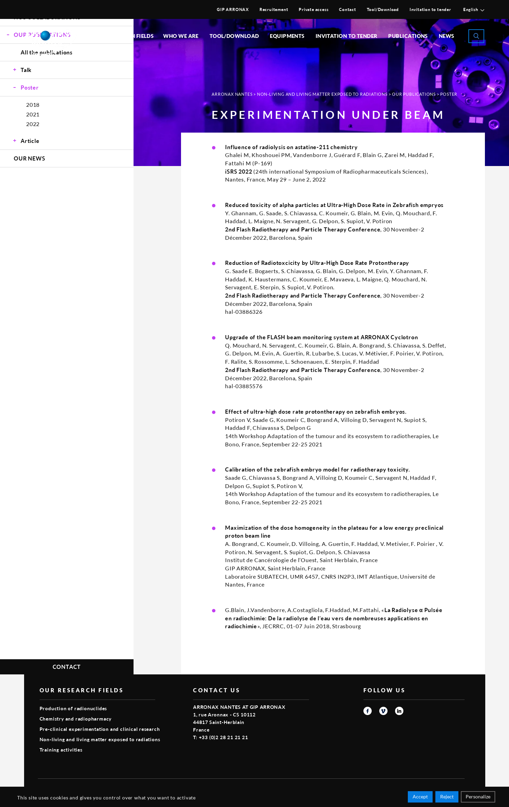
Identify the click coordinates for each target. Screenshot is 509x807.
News (446, 36)
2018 (33, 104)
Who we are (181, 36)
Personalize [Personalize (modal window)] (478, 797)
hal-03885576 (244, 386)
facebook (367, 711)
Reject (447, 797)
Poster (30, 87)
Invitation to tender (430, 9)
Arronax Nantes (232, 94)
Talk (26, 69)
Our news (29, 158)
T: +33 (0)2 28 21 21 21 (220, 737)
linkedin (399, 711)
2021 (33, 114)
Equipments (287, 36)
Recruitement (273, 9)
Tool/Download (383, 9)
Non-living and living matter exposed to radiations (322, 94)
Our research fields (124, 36)
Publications (407, 36)
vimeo (383, 711)
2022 (33, 124)
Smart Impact (449, 788)
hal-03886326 (244, 311)
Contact (347, 9)
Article (30, 140)
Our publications (414, 94)
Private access (313, 9)
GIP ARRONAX (233, 9)
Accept (420, 797)
